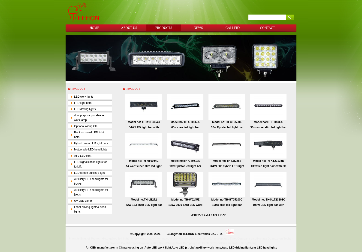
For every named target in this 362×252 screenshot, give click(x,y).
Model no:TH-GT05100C (226, 199)
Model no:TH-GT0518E (185, 160)
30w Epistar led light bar (227, 127)
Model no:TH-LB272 (144, 199)
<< (199, 214)
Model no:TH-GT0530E (227, 122)
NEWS (198, 28)
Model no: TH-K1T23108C (268, 199)
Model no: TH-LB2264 (227, 160)
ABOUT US (129, 28)
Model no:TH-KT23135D (268, 160)
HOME (94, 28)
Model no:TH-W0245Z (185, 199)
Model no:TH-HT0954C (144, 160)
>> (224, 214)
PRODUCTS (163, 28)
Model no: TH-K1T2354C (144, 122)
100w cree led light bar (227, 205)
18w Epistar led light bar (185, 166)
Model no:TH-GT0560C (185, 122)
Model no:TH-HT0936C (268, 122)
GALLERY (233, 28)
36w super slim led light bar (268, 127)
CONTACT (267, 28)
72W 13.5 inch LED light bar (144, 205)
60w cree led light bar (185, 127)
